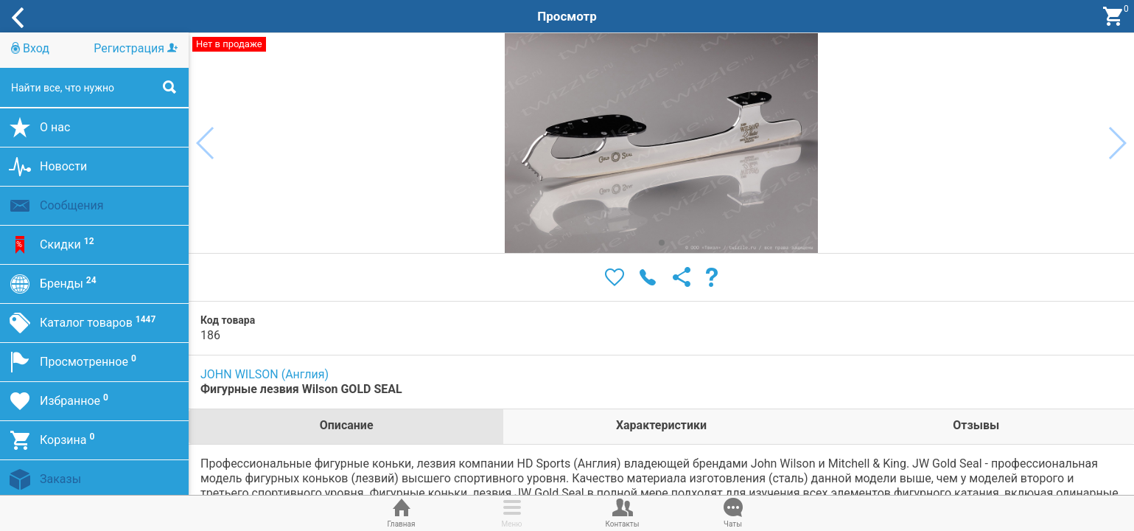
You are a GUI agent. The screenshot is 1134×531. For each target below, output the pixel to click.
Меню (512, 512)
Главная (401, 512)
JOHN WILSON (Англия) (264, 374)
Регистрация (136, 48)
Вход (30, 48)
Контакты (622, 512)
